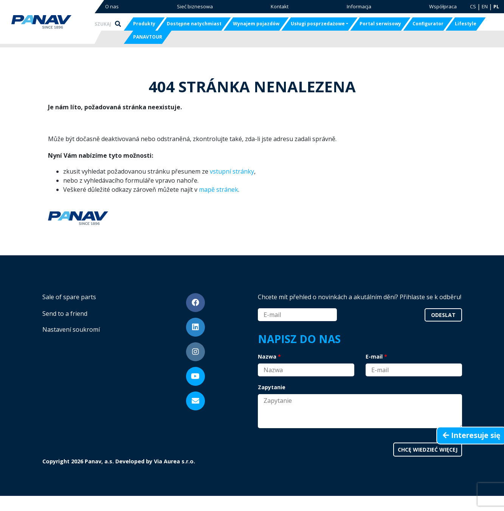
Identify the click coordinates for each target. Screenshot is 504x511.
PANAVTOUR (147, 37)
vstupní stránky (232, 171)
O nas (112, 6)
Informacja (359, 6)
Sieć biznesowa (195, 6)
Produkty (144, 23)
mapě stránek (218, 189)
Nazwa (267, 356)
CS (473, 6)
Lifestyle (465, 23)
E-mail (374, 356)
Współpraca (443, 6)
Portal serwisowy (380, 23)
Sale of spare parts (69, 297)
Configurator (428, 23)
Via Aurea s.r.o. (174, 461)
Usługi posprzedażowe (318, 23)
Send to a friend (64, 313)
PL (496, 6)
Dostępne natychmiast (194, 23)
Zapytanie (271, 387)
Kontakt (279, 6)
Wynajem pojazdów (256, 23)
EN (485, 6)
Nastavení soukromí (71, 329)
